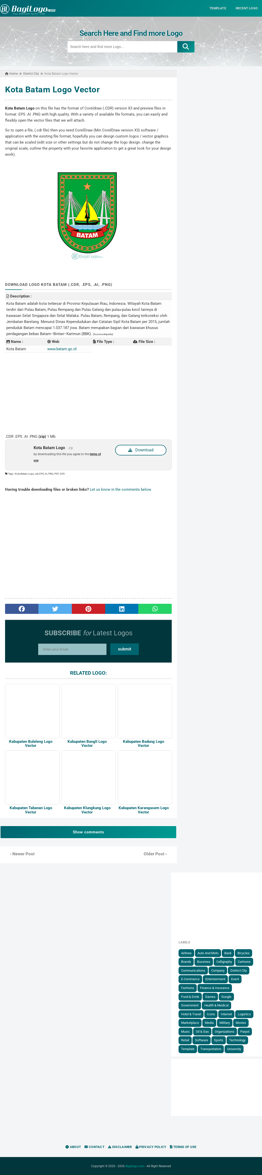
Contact (94, 1147)
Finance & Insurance (214, 988)
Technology (237, 1040)
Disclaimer (120, 1147)
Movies (241, 1023)
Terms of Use (183, 1147)
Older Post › (155, 853)
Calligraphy (224, 961)
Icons (211, 1014)
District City (238, 970)
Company (218, 970)
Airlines (186, 953)
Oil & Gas (202, 1031)
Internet (226, 1014)
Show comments (88, 832)
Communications (193, 970)
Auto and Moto (208, 953)
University (234, 1049)
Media (209, 1023)
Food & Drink (190, 996)
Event (235, 979)
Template (187, 1049)
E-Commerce (190, 979)
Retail (185, 1040)
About (73, 1147)
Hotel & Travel (191, 1014)
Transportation (210, 1049)
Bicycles (243, 953)
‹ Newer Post (22, 853)
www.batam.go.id (61, 348)
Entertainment (215, 979)
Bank (228, 953)
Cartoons (244, 961)
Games (210, 996)
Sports (218, 1040)
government (190, 1005)
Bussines (203, 961)
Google (226, 996)
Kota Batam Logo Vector (52, 89)
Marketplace (190, 1023)
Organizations (224, 1031)
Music (185, 1031)
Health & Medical (216, 1005)
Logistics (244, 1014)
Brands (186, 961)
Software (201, 1040)
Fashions (187, 988)
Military (225, 1023)
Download (141, 449)
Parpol (244, 1031)
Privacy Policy (151, 1147)
